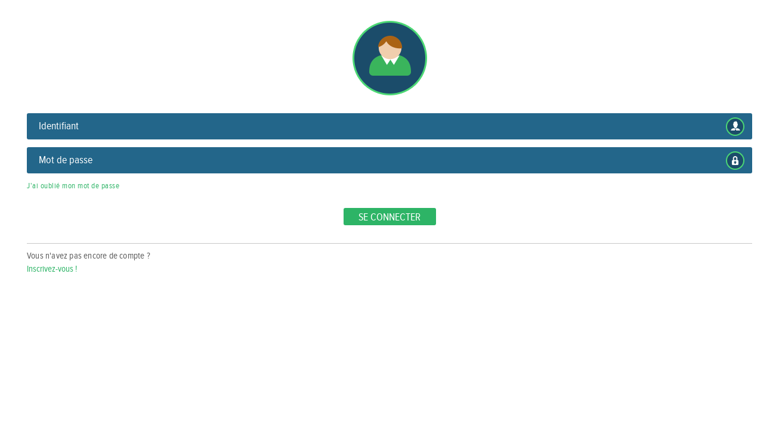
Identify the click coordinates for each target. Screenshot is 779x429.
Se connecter (389, 217)
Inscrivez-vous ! (52, 269)
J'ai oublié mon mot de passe (73, 186)
